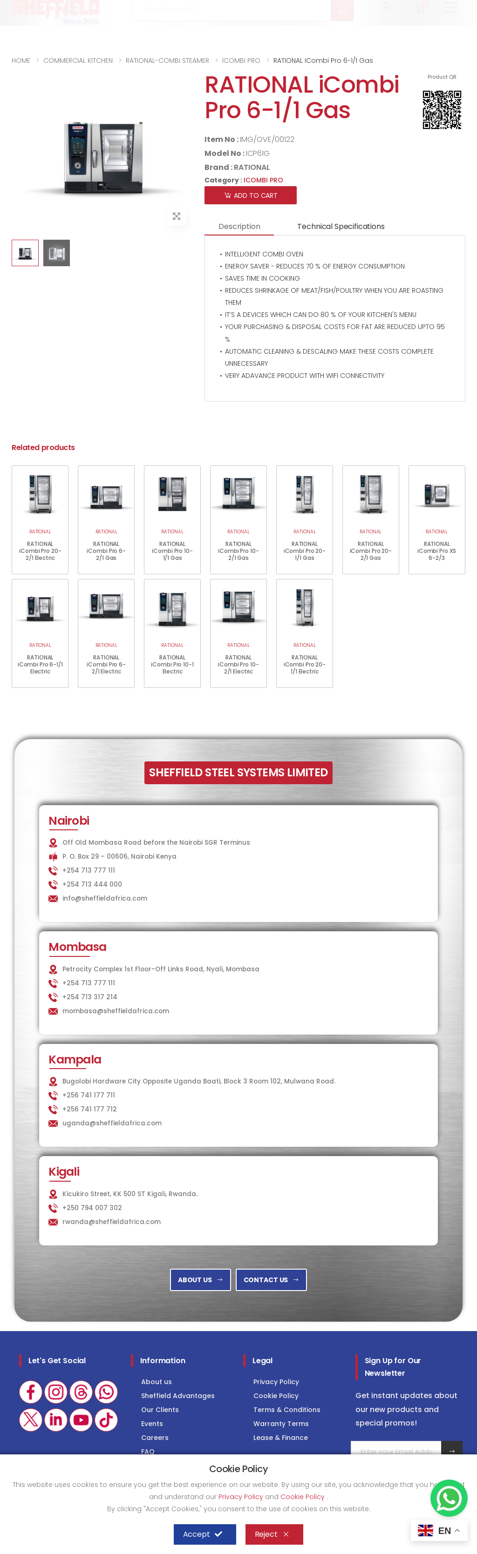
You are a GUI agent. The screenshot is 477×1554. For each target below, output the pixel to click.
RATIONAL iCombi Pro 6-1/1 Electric (40, 664)
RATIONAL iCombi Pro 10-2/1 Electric (238, 664)
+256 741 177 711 (88, 1095)
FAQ (148, 1451)
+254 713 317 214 (89, 997)
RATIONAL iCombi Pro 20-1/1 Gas (305, 551)
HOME (21, 60)
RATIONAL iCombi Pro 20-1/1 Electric (305, 664)
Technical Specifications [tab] (340, 226)
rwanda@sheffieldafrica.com (111, 1222)
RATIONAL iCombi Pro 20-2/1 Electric (40, 551)
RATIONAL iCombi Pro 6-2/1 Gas (106, 551)
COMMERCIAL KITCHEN (78, 60)
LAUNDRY (308, 10)
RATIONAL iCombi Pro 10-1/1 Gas (172, 551)
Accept (202, 1534)
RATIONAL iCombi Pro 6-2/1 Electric (106, 664)
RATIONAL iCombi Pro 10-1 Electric (172, 664)
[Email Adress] (396, 1451)
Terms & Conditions (286, 1409)
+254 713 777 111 (40, 10)
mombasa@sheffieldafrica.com (115, 1011)
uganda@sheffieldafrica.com (112, 1123)
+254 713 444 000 (92, 884)
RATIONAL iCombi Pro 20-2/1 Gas (371, 551)
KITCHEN (256, 10)
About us (156, 1381)
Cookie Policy (276, 1395)
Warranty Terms (281, 1423)
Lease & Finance (280, 1437)
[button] (387, 36)
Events (152, 1423)
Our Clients (160, 1409)
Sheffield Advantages (178, 1395)
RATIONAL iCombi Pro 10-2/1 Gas (238, 551)
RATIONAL (252, 167)
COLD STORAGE (369, 10)
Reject (272, 1534)
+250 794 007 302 (92, 1208)
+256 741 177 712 (89, 1109)
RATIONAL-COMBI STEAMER (167, 60)
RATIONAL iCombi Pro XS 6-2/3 (436, 551)
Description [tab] (239, 226)
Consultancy (437, 10)
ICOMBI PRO (241, 60)
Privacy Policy (276, 1381)
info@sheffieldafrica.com (127, 10)
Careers (155, 1437)
